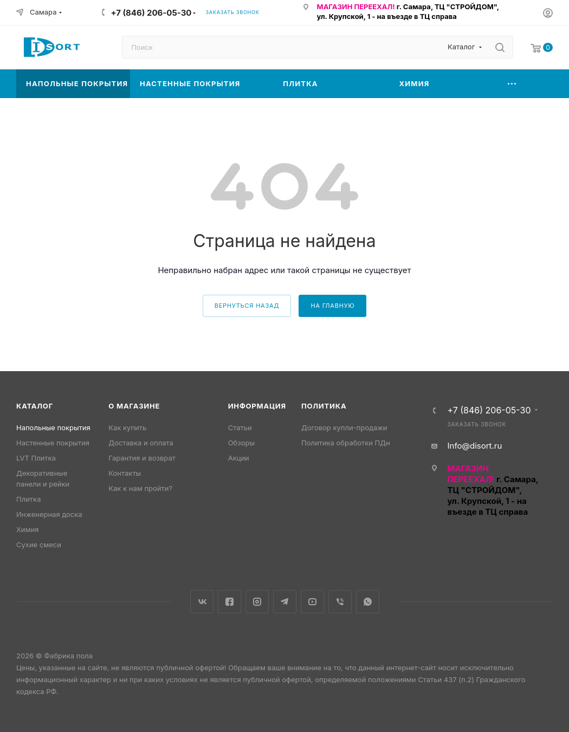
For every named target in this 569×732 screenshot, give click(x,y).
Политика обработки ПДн (345, 442)
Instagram (257, 601)
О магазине (134, 405)
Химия (27, 529)
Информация (257, 405)
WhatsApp (367, 601)
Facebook (229, 601)
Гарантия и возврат (141, 458)
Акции (238, 458)
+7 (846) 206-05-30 (151, 13)
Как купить (127, 427)
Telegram (284, 601)
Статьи (240, 427)
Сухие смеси (38, 544)
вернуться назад (247, 305)
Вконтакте (202, 601)
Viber (340, 601)
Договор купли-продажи (344, 427)
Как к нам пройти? (140, 488)
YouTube (312, 601)
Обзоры (241, 442)
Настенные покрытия (52, 442)
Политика (323, 405)
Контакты (124, 473)
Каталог (34, 405)
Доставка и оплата (140, 442)
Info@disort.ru (474, 446)
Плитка (28, 499)
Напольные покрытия (53, 427)
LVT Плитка (36, 458)
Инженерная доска (49, 514)
